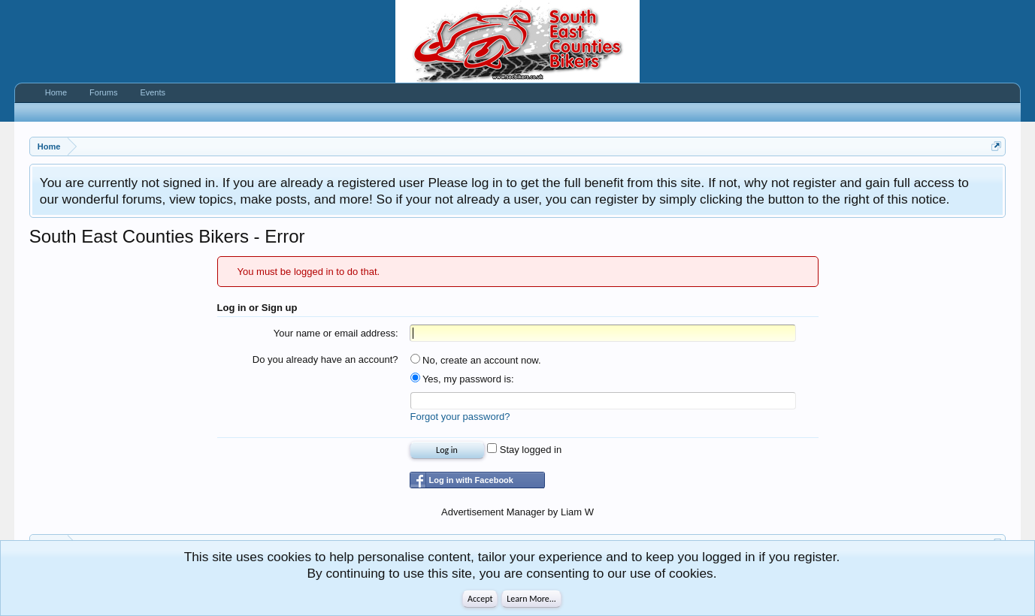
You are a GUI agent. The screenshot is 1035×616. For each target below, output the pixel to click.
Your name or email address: (336, 333)
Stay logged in (524, 449)
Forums (103, 92)
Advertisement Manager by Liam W (517, 512)
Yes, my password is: (462, 379)
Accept (480, 598)
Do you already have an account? (325, 359)
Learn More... (531, 598)
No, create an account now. (475, 360)
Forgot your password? (460, 416)
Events (152, 92)
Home (56, 92)
